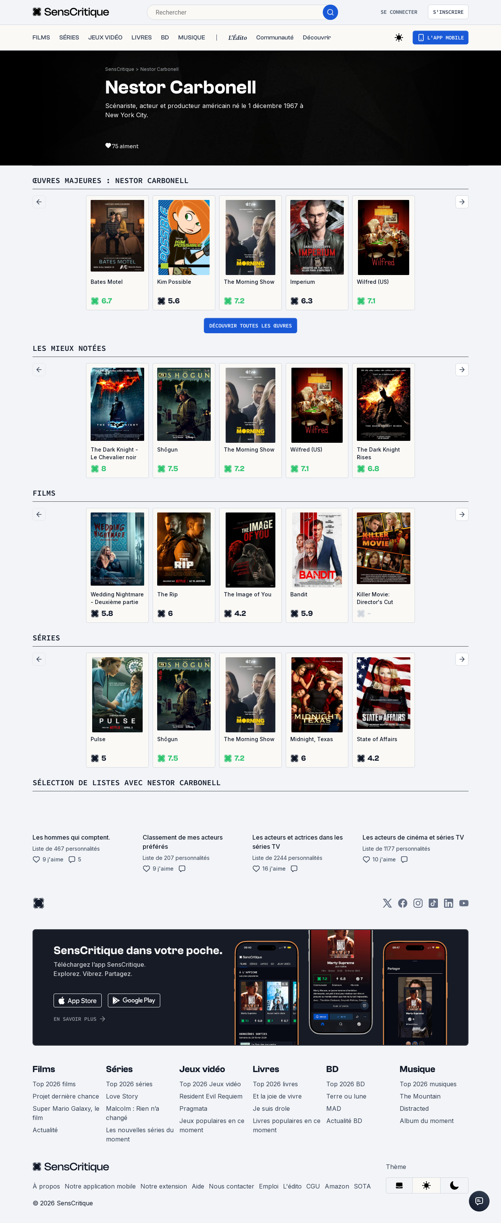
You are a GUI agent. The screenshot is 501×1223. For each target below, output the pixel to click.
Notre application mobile (100, 1186)
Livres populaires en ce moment (286, 1125)
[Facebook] (402, 905)
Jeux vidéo (202, 1069)
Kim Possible (174, 281)
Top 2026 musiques (428, 1084)
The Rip (167, 594)
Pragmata (193, 1108)
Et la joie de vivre (277, 1096)
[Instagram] (418, 905)
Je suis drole (271, 1108)
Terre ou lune (346, 1096)
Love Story (122, 1096)
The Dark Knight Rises (378, 453)
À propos (46, 1186)
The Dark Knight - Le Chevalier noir (114, 453)
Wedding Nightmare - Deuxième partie (117, 598)
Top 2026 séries (129, 1084)
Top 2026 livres (275, 1084)
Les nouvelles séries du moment (140, 1134)
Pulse (98, 739)
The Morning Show (249, 281)
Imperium (302, 281)
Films (44, 1069)
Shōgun (167, 449)
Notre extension (163, 1186)
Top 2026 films (54, 1084)
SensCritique (119, 69)
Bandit (298, 594)
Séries (119, 1069)
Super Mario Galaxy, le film (66, 1113)
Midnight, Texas (311, 739)
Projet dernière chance (66, 1096)
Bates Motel (107, 281)
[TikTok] (433, 905)
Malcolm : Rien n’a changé (132, 1113)
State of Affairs (377, 739)
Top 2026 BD (345, 1084)
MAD (333, 1108)
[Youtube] (463, 905)
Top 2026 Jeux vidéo (210, 1084)
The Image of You (248, 594)
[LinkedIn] (448, 905)
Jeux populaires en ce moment (211, 1125)
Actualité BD (344, 1121)
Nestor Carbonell (159, 69)
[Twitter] (387, 905)
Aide (198, 1186)
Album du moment (427, 1121)
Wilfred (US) (373, 281)
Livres (266, 1069)
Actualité (45, 1130)
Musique (417, 1069)
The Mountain (420, 1096)
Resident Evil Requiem (210, 1096)
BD (332, 1069)
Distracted (414, 1108)
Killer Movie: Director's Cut (375, 598)
